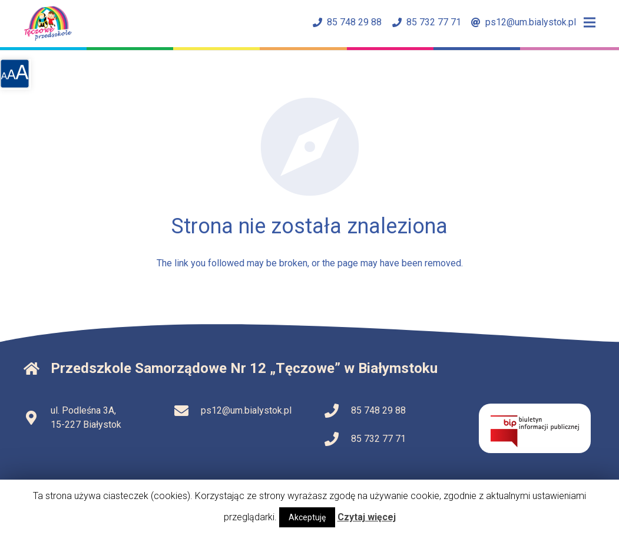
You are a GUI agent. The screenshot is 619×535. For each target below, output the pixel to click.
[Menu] (589, 22)
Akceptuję (307, 517)
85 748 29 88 (347, 22)
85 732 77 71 (426, 22)
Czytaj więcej (366, 517)
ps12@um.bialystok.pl (523, 22)
